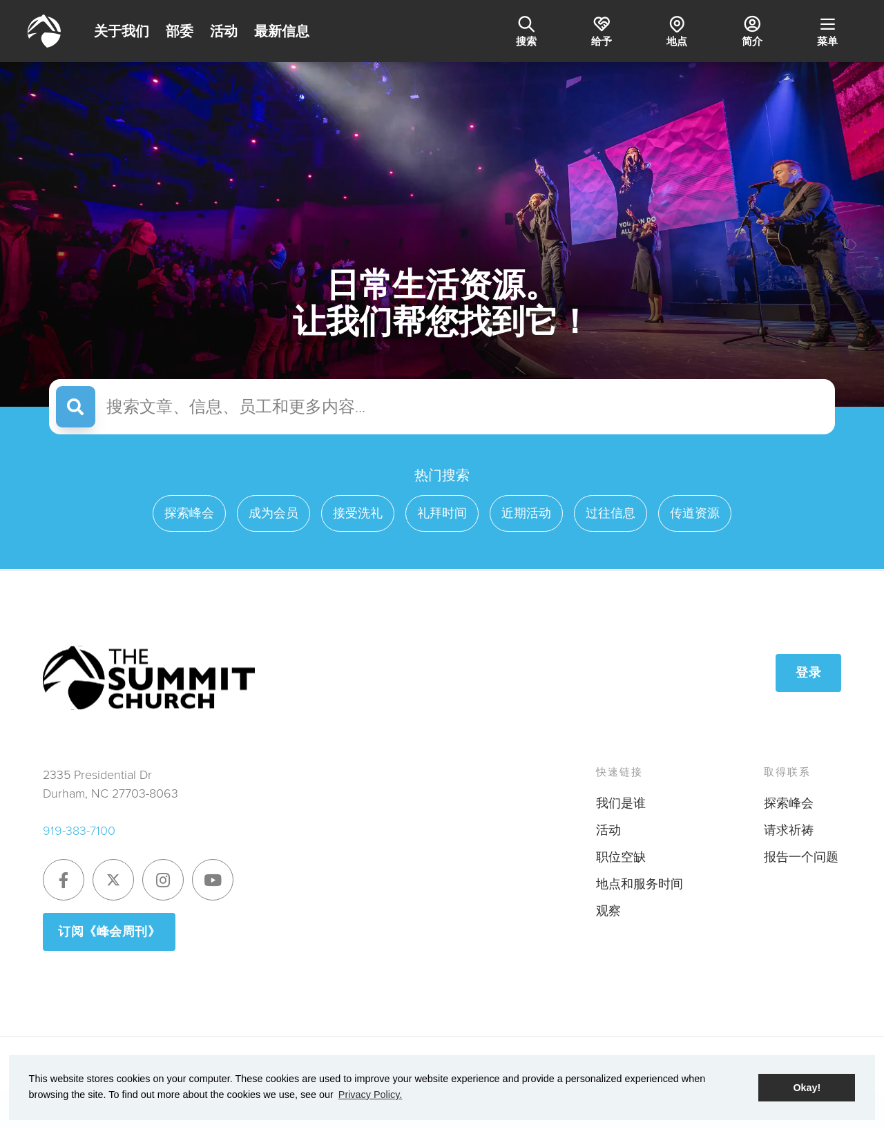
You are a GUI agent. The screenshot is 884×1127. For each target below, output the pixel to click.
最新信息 (281, 31)
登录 (808, 673)
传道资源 (695, 513)
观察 (608, 911)
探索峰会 (189, 513)
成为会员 (273, 513)
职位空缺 (621, 857)
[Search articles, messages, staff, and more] (461, 406)
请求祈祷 (789, 830)
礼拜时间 (442, 513)
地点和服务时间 (639, 884)
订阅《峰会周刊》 (109, 932)
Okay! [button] (806, 1087)
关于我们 (121, 31)
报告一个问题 (801, 857)
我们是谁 (621, 803)
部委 (179, 31)
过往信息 (610, 513)
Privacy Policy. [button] (370, 1094)
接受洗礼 (358, 513)
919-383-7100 (79, 831)
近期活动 (526, 513)
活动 (224, 31)
